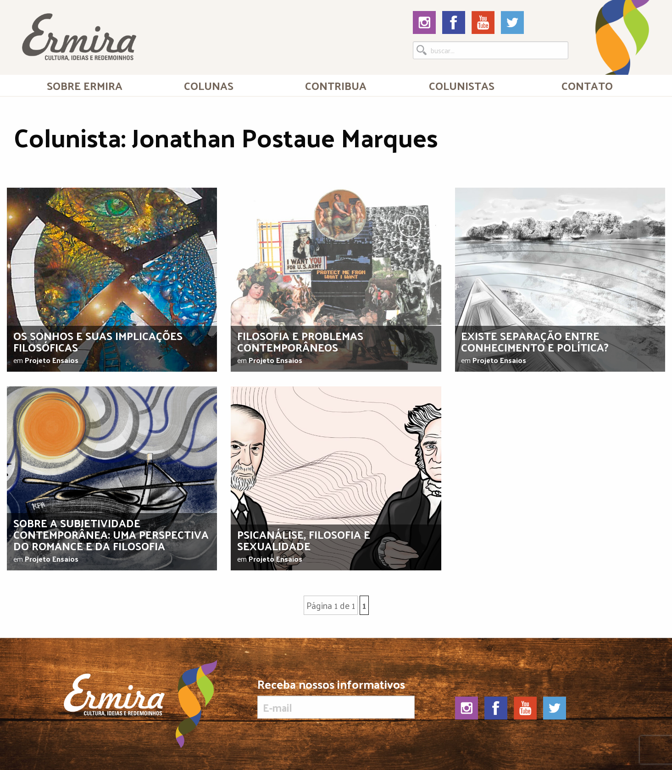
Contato (587, 85)
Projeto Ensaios (51, 360)
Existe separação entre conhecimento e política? (535, 341)
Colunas (208, 85)
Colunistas (461, 85)
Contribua (336, 85)
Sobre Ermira (84, 85)
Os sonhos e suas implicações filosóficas (98, 341)
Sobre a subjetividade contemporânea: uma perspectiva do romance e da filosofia (111, 534)
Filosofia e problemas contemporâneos (300, 341)
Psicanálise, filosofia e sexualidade (303, 540)
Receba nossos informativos (336, 698)
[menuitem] (85, 85)
